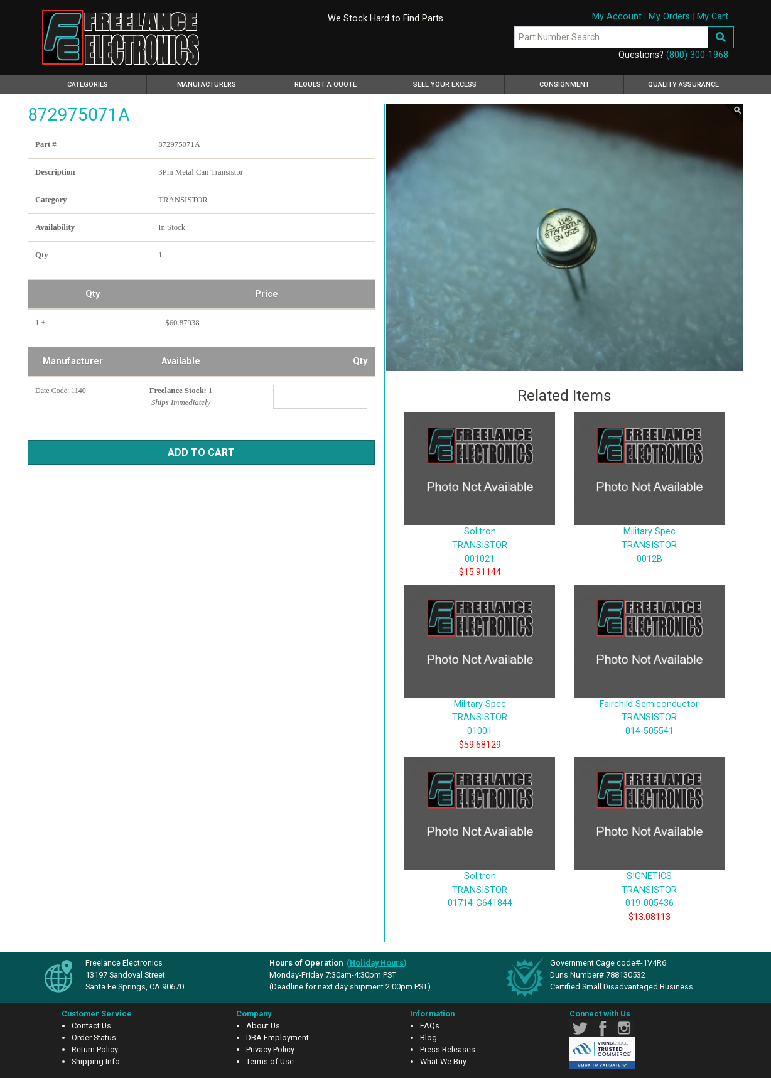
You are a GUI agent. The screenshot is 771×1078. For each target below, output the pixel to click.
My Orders (669, 16)
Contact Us (91, 1025)
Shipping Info (96, 1061)
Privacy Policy (270, 1049)
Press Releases (447, 1049)
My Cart (712, 16)
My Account (617, 16)
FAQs (429, 1025)
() (377, 963)
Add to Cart (201, 452)
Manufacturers (206, 84)
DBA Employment (277, 1037)
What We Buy (443, 1061)
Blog (428, 1037)
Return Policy (95, 1049)
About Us (263, 1025)
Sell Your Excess (445, 84)
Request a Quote (325, 84)
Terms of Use (270, 1061)
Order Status (94, 1037)
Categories (105, 83)
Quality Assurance (683, 84)
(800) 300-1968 (697, 55)
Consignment (564, 84)
